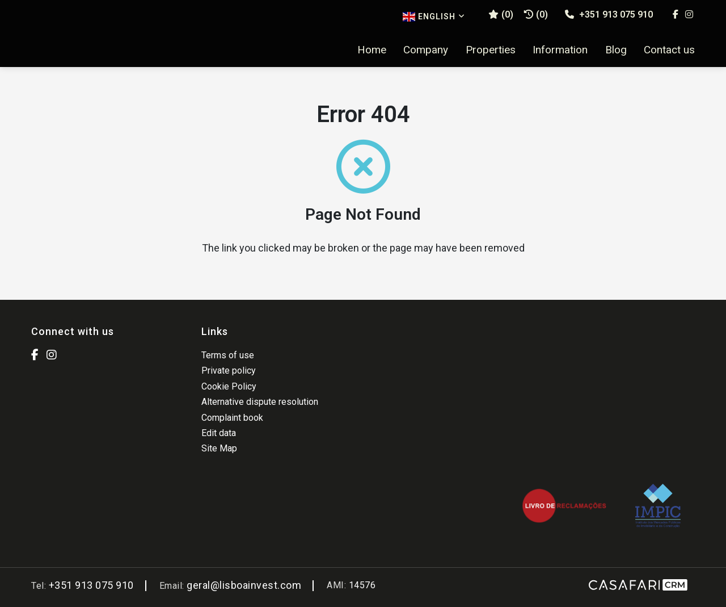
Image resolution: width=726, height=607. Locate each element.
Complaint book (232, 417)
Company (425, 50)
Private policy (228, 370)
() (500, 14)
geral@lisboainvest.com (244, 585)
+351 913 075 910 (609, 14)
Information (560, 50)
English (434, 17)
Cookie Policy (228, 386)
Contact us (669, 50)
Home (371, 50)
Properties (491, 50)
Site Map (219, 448)
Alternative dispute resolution (259, 401)
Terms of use (227, 355)
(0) (536, 14)
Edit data (218, 433)
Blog (616, 50)
